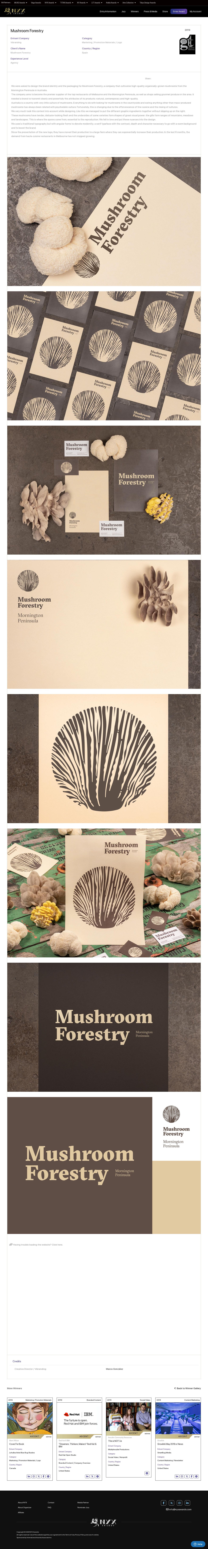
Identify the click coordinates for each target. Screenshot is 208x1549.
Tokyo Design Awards (148, 3)
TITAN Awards (66, 3)
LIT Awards (97, 3)
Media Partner (83, 1502)
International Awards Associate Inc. (39, 1538)
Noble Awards (112, 3)
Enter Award (179, 11)
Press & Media (150, 11)
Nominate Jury (83, 1507)
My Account (195, 11)
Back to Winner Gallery (187, 1388)
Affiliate (21, 1512)
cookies (96, 1535)
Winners (135, 11)
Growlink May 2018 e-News (170, 1444)
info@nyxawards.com (178, 1509)
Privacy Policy (80, 1535)
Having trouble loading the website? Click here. (36, 1244)
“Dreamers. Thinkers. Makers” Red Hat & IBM (77, 1445)
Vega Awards (36, 3)
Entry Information (108, 11)
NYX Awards (50, 3)
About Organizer (24, 1507)
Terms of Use (69, 1535)
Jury (123, 11)
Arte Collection (129, 3)
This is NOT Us (115, 1441)
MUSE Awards (20, 3)
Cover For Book (16, 1444)
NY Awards (82, 3)
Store (165, 11)
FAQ (49, 1507)
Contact (51, 1502)
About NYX (22, 1502)
